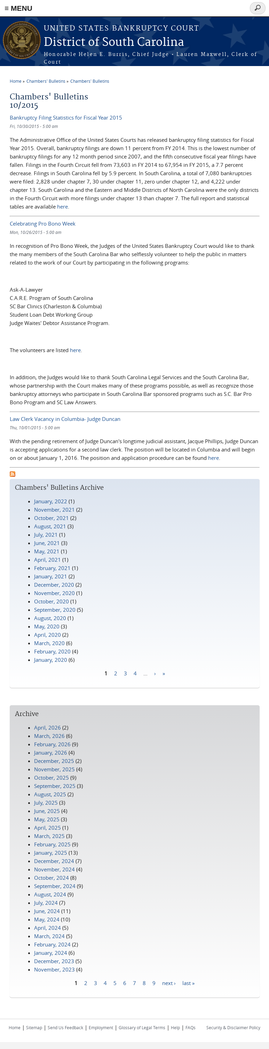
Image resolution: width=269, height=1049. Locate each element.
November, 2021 (54, 509)
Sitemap (34, 1027)
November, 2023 (54, 969)
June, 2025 (47, 810)
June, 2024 (47, 911)
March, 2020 (49, 643)
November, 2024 (54, 869)
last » (188, 982)
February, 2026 (52, 744)
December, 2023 (54, 961)
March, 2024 (49, 936)
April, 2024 (47, 927)
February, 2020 (52, 651)
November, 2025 (54, 769)
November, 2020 (54, 592)
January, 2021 (50, 576)
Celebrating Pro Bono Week (43, 223)
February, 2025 (52, 844)
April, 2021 (47, 559)
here (62, 206)
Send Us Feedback (65, 1027)
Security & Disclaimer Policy (233, 1027)
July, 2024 (46, 902)
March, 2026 (49, 735)
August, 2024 (50, 894)
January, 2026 (50, 752)
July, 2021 (46, 534)
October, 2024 (51, 877)
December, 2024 (54, 860)
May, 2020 (47, 626)
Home (16, 81)
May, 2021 (47, 551)
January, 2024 (50, 952)
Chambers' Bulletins (45, 81)
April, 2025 (47, 827)
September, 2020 (55, 609)
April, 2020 (47, 634)
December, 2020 (54, 584)
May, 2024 (47, 919)
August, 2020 (50, 618)
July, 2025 (46, 802)
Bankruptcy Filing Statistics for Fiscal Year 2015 (66, 117)
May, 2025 (47, 819)
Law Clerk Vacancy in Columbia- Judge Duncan (65, 418)
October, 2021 (51, 517)
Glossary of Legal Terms (142, 1027)
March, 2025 (49, 835)
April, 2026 (47, 727)
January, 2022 (50, 501)
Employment (101, 1027)
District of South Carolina (114, 42)
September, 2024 (55, 886)
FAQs (190, 1027)
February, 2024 (52, 944)
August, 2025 (50, 794)
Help (175, 1027)
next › (169, 982)
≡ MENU (18, 8)
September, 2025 (55, 785)
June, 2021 (47, 542)
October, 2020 (51, 601)
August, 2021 (50, 526)
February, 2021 (52, 567)
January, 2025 (50, 852)
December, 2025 (54, 760)
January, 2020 (50, 659)
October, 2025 (51, 777)
